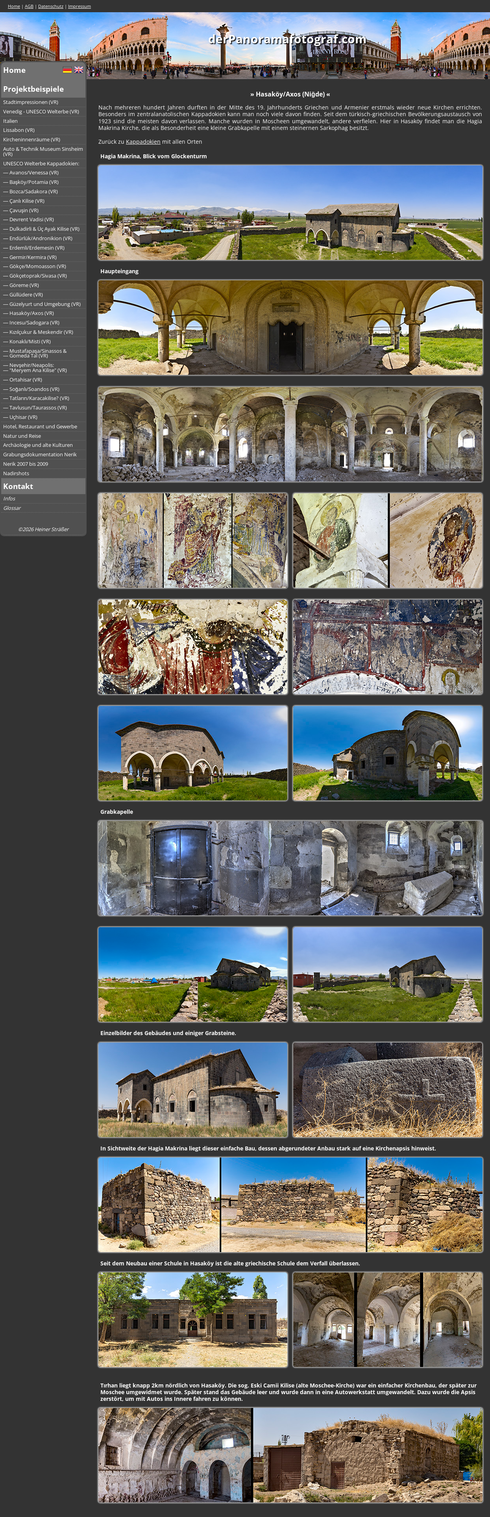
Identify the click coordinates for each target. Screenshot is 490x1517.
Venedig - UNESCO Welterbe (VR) (41, 111)
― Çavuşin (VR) (21, 210)
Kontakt (18, 486)
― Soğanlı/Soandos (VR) (31, 389)
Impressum (79, 6)
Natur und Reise (22, 435)
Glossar (11, 507)
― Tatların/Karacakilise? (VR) (36, 398)
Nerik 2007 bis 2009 (25, 463)
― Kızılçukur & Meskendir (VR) (38, 331)
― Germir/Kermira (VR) (30, 257)
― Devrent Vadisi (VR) (28, 219)
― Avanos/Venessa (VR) (31, 172)
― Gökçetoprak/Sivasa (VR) (35, 275)
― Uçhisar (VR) (20, 416)
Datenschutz (50, 6)
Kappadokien (143, 141)
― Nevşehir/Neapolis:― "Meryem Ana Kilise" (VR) (35, 367)
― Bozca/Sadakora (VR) (30, 191)
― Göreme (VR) (21, 285)
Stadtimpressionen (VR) (30, 102)
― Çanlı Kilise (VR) (23, 200)
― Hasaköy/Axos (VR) (28, 313)
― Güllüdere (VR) (23, 294)
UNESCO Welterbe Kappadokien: (41, 163)
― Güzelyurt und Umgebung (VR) (42, 303)
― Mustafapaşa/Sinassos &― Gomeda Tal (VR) (35, 353)
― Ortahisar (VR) (22, 379)
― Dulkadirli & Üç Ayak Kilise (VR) (41, 228)
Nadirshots (16, 473)
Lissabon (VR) (19, 129)
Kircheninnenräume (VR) (31, 139)
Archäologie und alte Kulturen (38, 444)
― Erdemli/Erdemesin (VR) (34, 247)
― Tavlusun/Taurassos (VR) (35, 407)
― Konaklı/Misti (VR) (27, 341)
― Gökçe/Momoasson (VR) (34, 266)
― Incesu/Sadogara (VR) (31, 322)
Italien (10, 120)
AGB (29, 6)
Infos (9, 498)
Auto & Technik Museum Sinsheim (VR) (43, 151)
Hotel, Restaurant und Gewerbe (40, 426)
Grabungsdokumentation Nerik (40, 454)
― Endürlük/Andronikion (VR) (37, 238)
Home (14, 6)
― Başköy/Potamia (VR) (31, 181)
